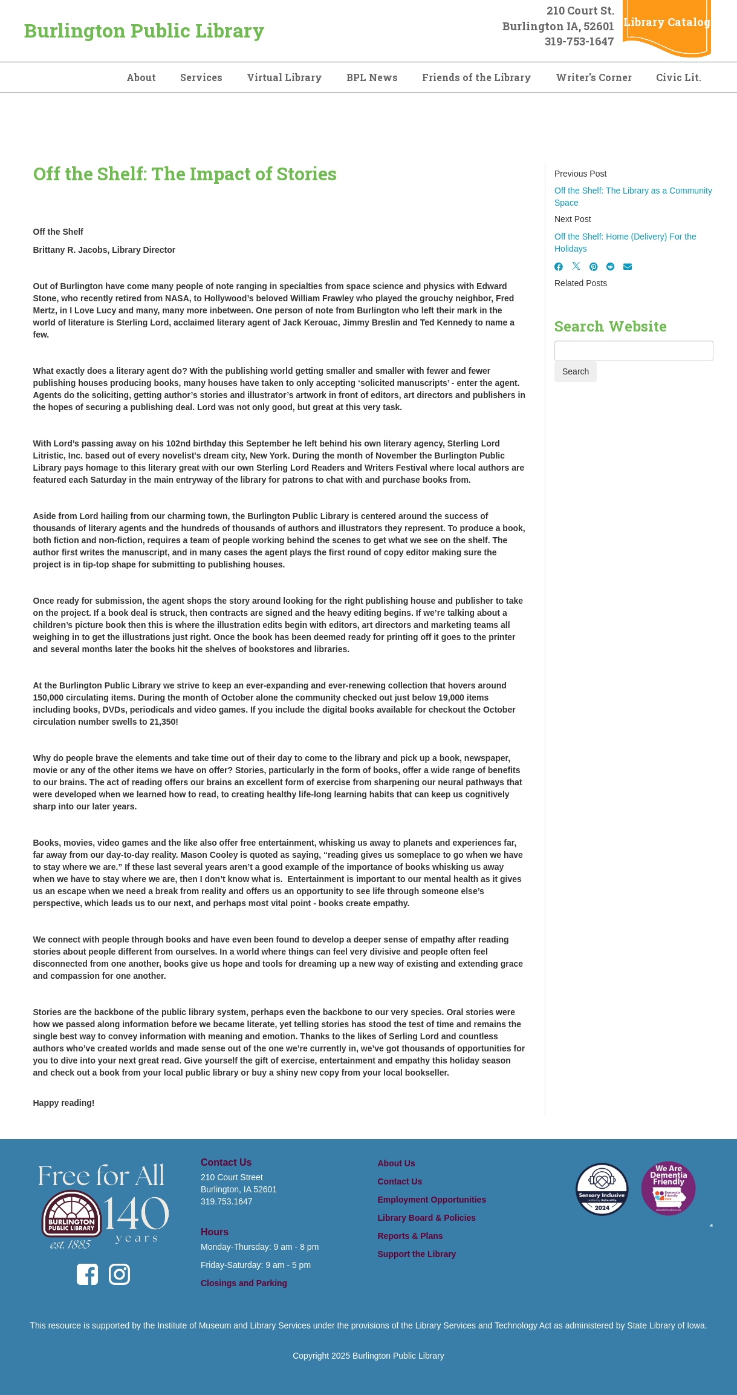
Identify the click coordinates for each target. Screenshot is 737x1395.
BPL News (372, 77)
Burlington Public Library (144, 30)
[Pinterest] (593, 267)
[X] (576, 267)
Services (201, 77)
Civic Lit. (678, 77)
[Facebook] (558, 267)
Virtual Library (284, 77)
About (141, 77)
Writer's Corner (594, 77)
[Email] (627, 267)
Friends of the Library (476, 77)
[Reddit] (610, 267)
